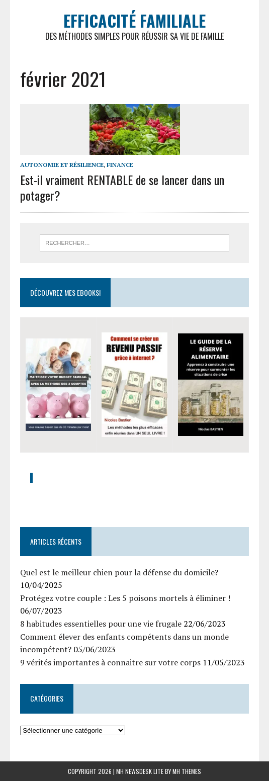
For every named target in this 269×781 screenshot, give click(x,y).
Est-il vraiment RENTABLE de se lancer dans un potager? (122, 187)
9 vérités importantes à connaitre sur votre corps (110, 662)
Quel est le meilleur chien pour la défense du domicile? (119, 572)
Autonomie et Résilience (62, 164)
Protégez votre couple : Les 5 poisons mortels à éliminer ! (125, 597)
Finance (120, 164)
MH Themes (186, 771)
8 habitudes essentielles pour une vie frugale (101, 623)
